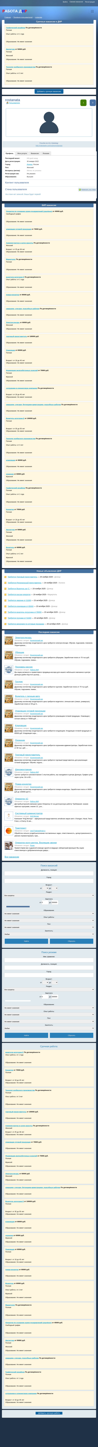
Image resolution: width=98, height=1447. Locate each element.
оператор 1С (21, 799)
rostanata (38, 17)
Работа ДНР (34, 670)
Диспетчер (10, 49)
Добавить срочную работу (49, 1413)
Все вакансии (12, 857)
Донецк (29, 164)
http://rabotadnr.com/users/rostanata (49, 146)
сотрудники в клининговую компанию (21, 388)
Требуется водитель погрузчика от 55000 (24, 612)
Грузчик (19, 681)
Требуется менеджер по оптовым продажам (26, 624)
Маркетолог (11, 259)
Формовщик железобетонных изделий (22, 370)
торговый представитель (16, 336)
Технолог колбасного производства (20, 67)
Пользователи (14, 103)
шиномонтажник (23, 769)
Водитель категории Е (15, 418)
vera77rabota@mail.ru (37, 831)
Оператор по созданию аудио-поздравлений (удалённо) (29, 211)
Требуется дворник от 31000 (19, 600)
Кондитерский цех (36, 640)
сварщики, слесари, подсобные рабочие (22, 309)
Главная (7, 17)
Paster (32, 845)
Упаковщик (10, 350)
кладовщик (10, 460)
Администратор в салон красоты (19, 243)
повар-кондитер (12, 295)
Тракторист (20, 828)
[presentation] (9, 153)
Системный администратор (29, 813)
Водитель (10, 547)
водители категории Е (15, 277)
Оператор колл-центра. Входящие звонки (36, 842)
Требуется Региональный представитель (24, 583)
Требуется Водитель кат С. (19, 589)
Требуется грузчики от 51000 (19, 618)
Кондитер (10, 509)
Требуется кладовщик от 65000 (20, 606)
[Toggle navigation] (92, 11)
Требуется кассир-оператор (19, 595)
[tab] (9, 153)
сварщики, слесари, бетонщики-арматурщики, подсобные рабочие (33, 405)
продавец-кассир (24, 667)
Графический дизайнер (15, 28)
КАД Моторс (34, 816)
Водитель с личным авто (27, 696)
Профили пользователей (23, 17)
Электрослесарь (13, 322)
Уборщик (19, 652)
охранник (10, 474)
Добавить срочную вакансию (49, 91)
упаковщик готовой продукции (18, 229)
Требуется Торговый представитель (22, 577)
